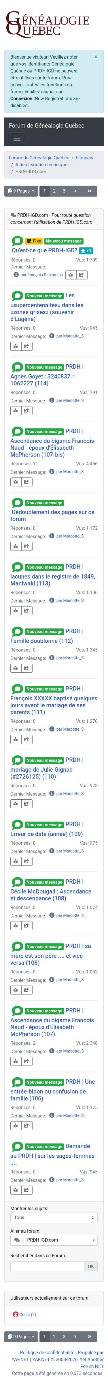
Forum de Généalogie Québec (46, 125)
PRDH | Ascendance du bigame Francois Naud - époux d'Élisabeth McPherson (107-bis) (52, 443)
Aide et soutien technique (41, 164)
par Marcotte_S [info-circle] (66, 336)
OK (91, 1266)
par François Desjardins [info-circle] (38, 275)
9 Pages (19, 191)
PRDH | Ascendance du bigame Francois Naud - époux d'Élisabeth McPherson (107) (52, 1022)
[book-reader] (71, 274)
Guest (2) (24, 1315)
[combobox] (54, 1240)
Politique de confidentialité (47, 1352)
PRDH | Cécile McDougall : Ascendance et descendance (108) (50, 890)
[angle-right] (76, 191)
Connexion (21, 98)
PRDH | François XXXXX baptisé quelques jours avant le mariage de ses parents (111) (53, 700)
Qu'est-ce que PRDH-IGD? (44, 250)
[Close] (96, 57)
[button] (17, 240)
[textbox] (54, 1240)
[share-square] (82, 274)
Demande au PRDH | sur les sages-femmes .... (52, 1154)
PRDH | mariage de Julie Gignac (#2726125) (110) (47, 768)
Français (84, 158)
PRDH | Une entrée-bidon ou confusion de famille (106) (52, 1090)
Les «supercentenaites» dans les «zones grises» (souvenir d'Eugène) (47, 307)
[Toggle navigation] (17, 138)
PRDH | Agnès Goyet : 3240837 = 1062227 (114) (47, 375)
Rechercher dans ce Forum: (38, 1255)
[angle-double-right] (90, 191)
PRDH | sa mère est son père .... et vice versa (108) (50, 954)
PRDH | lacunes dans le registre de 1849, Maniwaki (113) (52, 575)
